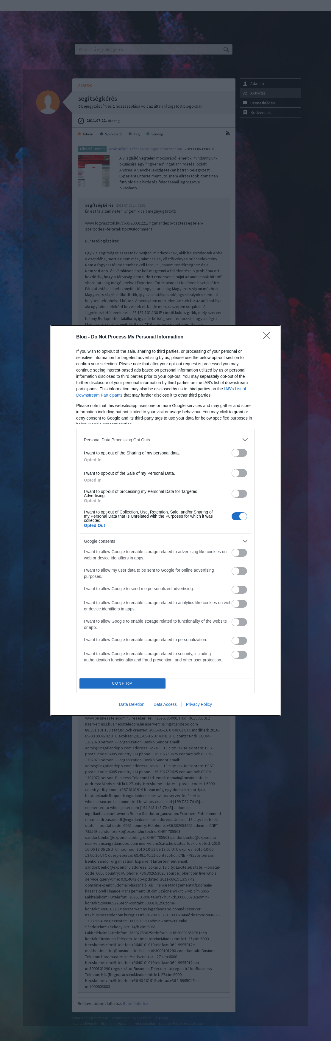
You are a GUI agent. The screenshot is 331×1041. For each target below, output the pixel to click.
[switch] (239, 453)
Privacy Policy (199, 704)
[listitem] (165, 440)
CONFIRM (122, 683)
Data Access (165, 704)
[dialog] (165, 520)
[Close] (268, 337)
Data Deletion (131, 704)
